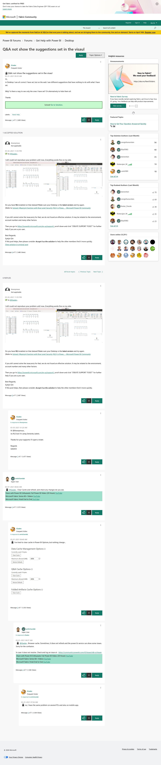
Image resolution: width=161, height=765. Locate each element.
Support (102, 17)
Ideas (62, 17)
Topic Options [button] (94, 55)
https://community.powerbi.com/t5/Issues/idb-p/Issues (80, 652)
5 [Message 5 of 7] (28, 713)
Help (145, 23)
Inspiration (52, 17)
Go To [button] (153, 23)
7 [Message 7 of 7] (17, 456)
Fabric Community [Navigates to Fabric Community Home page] (28, 16)
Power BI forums (12, 40)
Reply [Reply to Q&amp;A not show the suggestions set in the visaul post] (97, 120)
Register (128, 23)
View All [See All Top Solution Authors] (114, 176)
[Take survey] (118, 106)
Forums (42, 17)
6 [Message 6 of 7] (12, 252)
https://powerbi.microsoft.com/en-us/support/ (36, 226)
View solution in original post (16, 244)
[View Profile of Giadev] (13, 65)
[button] (81, 55)
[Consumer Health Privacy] (33, 757)
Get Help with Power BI (48, 40)
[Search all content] (129, 28)
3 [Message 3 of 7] (17, 608)
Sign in (137, 23)
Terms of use (141, 749)
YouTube (58, 493)
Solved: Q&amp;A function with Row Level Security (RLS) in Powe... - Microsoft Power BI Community (52, 208)
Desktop (69, 40)
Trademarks (153, 749)
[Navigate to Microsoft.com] (9, 17)
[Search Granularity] (91, 28)
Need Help (16, 114)
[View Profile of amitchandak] (20, 478)
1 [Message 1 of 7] (12, 120)
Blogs (83, 17)
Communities (72, 17)
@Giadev (13, 154)
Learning (92, 17)
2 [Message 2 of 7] (12, 507)
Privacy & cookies (128, 749)
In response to (18, 422)
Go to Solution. (57, 105)
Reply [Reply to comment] (97, 258)
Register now (150, 32)
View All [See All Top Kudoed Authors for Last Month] (114, 226)
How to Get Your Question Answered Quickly (128, 124)
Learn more (7, 9)
